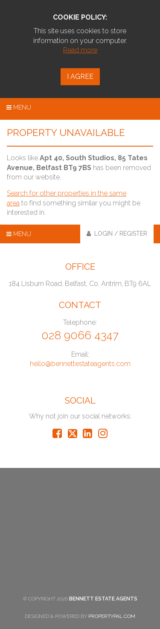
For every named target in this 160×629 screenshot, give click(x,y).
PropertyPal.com (111, 616)
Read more (80, 50)
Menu (18, 107)
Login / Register (117, 233)
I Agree (80, 76)
